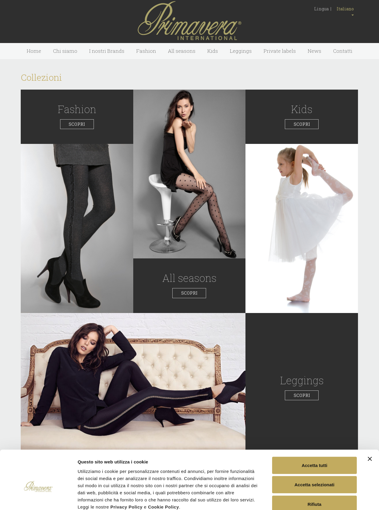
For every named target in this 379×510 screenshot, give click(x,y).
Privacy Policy (126, 473)
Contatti (342, 50)
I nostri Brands (106, 50)
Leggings (241, 50)
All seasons (181, 50)
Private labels (280, 50)
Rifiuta (315, 471)
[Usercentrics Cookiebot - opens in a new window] (38, 498)
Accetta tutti (314, 432)
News (314, 50)
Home (34, 50)
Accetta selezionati (314, 451)
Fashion (146, 50)
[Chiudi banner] (370, 426)
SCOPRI (77, 124)
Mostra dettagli (311, 498)
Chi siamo (65, 50)
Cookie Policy (163, 473)
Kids (212, 50)
